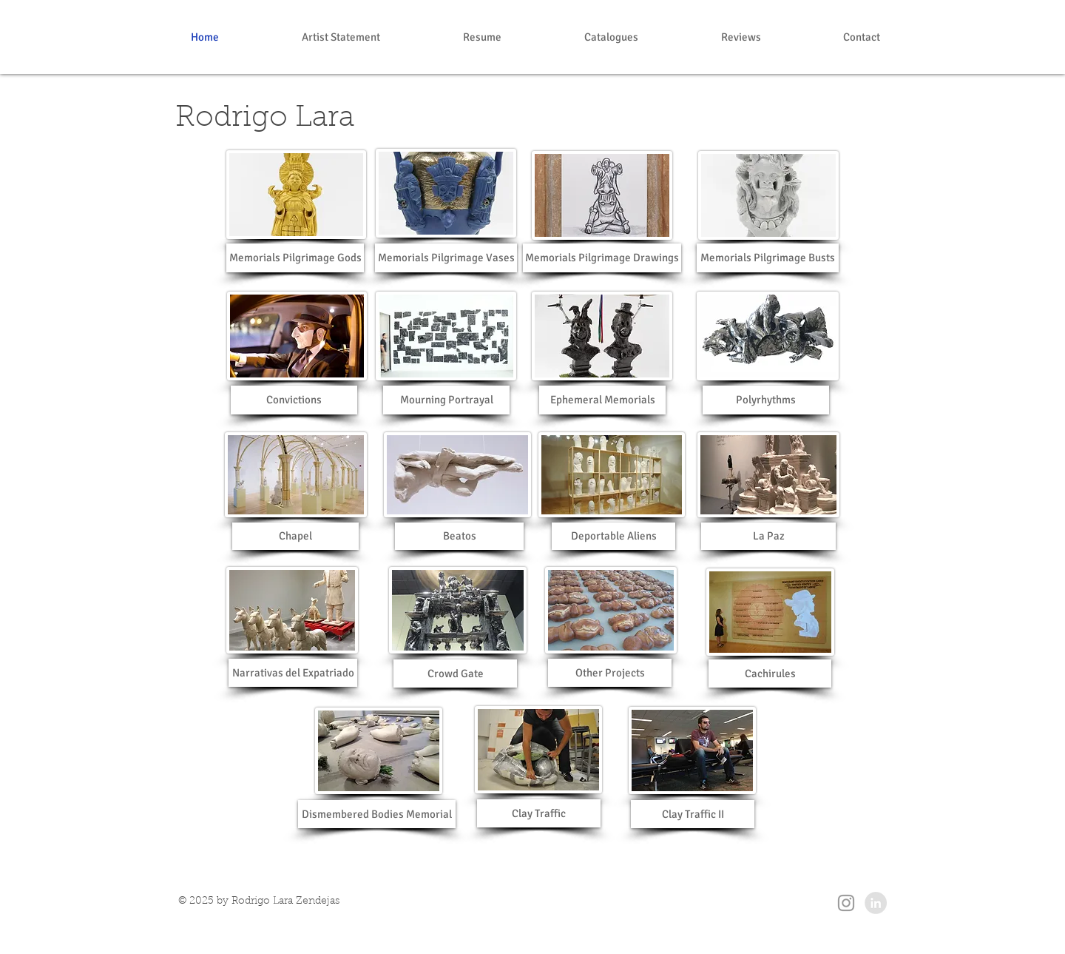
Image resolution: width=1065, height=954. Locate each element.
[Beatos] (459, 536)
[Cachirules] (770, 673)
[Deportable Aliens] (613, 536)
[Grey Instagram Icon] (846, 903)
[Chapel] (295, 536)
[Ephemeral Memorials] (602, 400)
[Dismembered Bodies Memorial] (377, 814)
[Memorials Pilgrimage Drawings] (602, 257)
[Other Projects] (610, 673)
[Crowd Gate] (455, 673)
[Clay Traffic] (539, 813)
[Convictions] (294, 400)
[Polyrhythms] (766, 400)
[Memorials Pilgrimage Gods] (295, 257)
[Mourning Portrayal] (446, 400)
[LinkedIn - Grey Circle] (876, 903)
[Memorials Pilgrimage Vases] (446, 257)
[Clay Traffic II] (692, 814)
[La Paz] (768, 536)
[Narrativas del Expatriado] (293, 673)
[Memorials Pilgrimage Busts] (768, 257)
